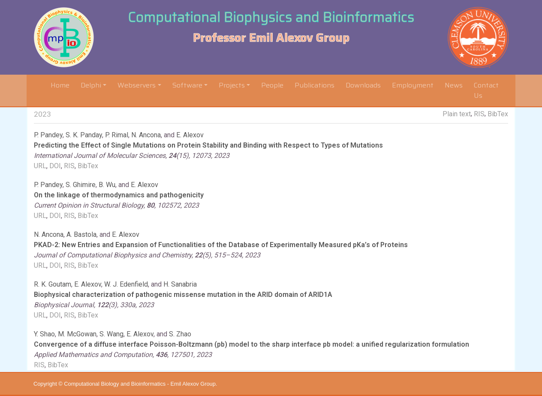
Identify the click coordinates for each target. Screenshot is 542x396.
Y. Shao (44, 334)
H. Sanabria (180, 284)
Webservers (136, 85)
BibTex (498, 114)
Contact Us (486, 90)
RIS (479, 114)
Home (62, 85)
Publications (314, 85)
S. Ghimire (81, 185)
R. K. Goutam (52, 284)
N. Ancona (146, 135)
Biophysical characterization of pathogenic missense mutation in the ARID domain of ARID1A (183, 294)
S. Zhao (180, 334)
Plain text (457, 114)
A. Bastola (81, 234)
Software (187, 85)
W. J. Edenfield (126, 284)
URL (40, 166)
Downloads (363, 85)
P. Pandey (48, 135)
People (272, 85)
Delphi (91, 85)
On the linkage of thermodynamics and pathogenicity (119, 195)
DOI (55, 166)
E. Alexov (190, 135)
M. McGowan (77, 334)
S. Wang (111, 334)
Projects (232, 85)
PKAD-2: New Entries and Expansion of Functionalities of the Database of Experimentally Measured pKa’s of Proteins (221, 245)
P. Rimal (116, 135)
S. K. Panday (84, 135)
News (454, 85)
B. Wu (107, 185)
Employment (413, 85)
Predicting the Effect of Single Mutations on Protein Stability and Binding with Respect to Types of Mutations (208, 145)
